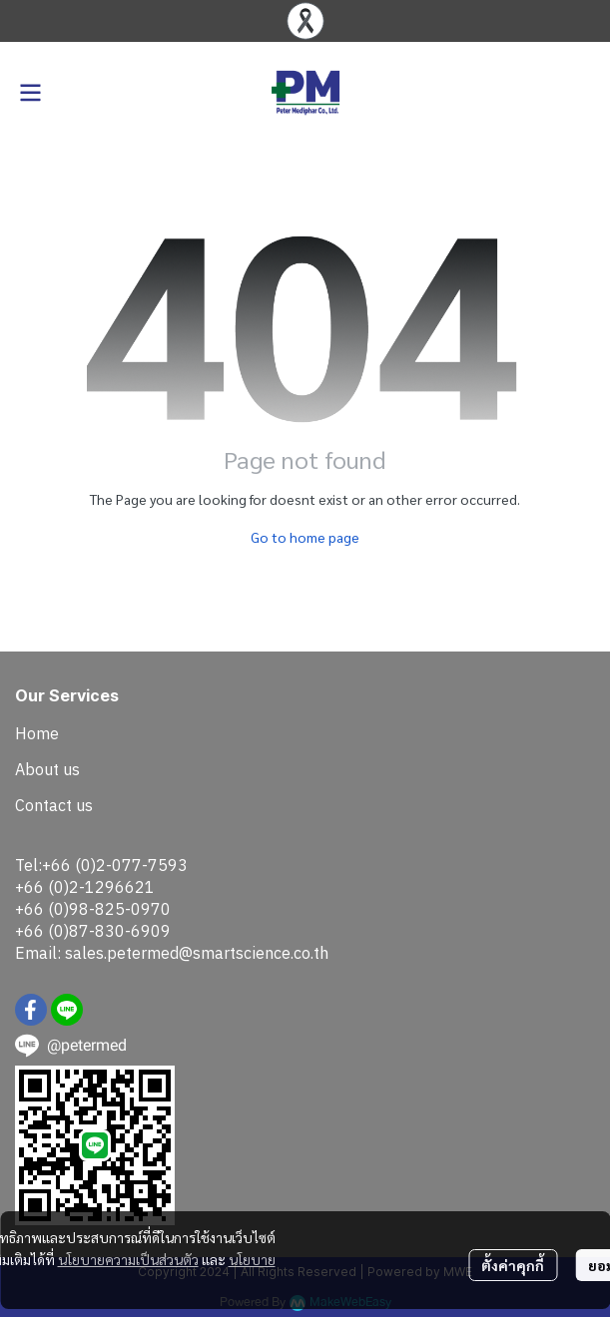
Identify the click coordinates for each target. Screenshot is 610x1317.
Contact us (54, 805)
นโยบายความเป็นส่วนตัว (128, 1259)
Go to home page (305, 537)
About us (47, 769)
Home (37, 733)
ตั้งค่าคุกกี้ (512, 1265)
